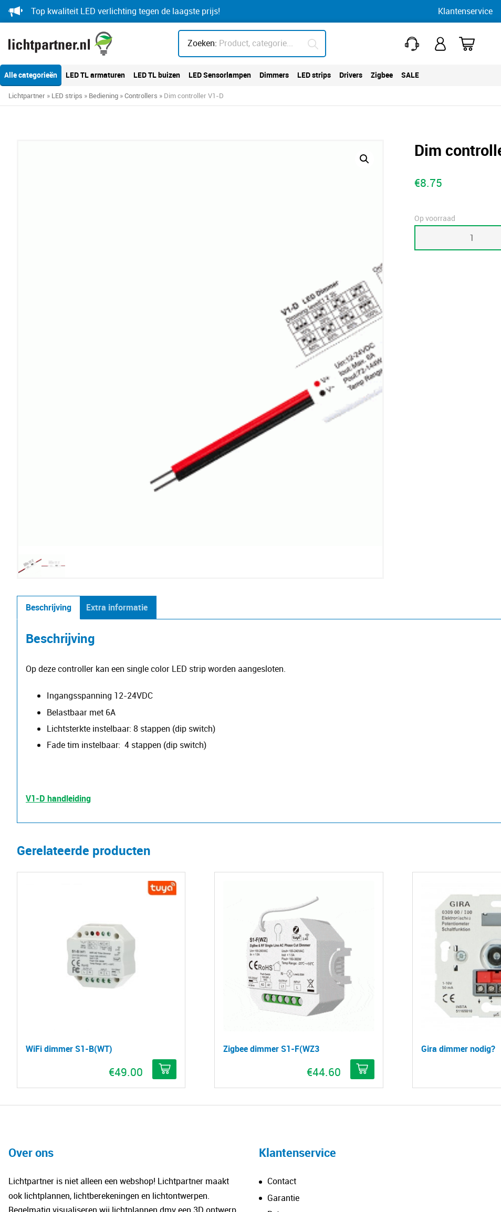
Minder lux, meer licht (57, 997)
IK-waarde (36, 1030)
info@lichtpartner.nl (295, 1053)
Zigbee (382, 75)
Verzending (288, 921)
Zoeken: (202, 43)
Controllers (141, 95)
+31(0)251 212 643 (414, 44)
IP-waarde (36, 1013)
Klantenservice (465, 11)
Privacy (159, 1194)
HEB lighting (290, 1134)
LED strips (314, 75)
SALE (410, 75)
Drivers (350, 75)
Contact (281, 839)
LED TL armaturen (95, 75)
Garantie (283, 855)
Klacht (279, 937)
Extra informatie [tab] (117, 320)
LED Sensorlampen (220, 75)
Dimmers (274, 75)
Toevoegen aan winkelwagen (398, 238)
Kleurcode (35, 1046)
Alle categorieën (30, 75)
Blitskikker (465, 1194)
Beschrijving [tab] (48, 320)
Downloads (38, 1079)
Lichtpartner (26, 95)
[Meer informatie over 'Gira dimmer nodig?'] (340, 727)
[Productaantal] (285, 237)
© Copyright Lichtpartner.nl (76, 1194)
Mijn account (442, 44)
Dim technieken (45, 1063)
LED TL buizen (156, 75)
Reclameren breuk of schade (320, 888)
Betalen (281, 905)
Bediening (103, 95)
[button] (221, 159)
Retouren (284, 872)
